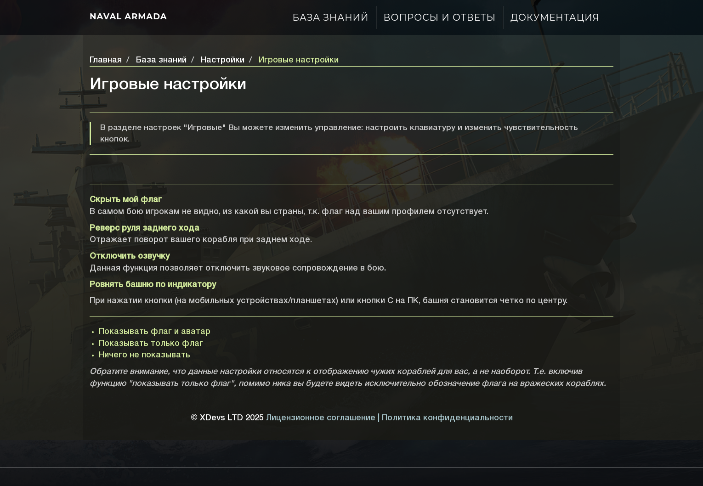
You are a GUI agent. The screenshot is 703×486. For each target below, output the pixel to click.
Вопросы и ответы (440, 17)
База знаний (331, 17)
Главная (106, 60)
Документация (555, 17)
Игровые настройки (299, 60)
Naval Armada (128, 16)
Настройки (222, 60)
